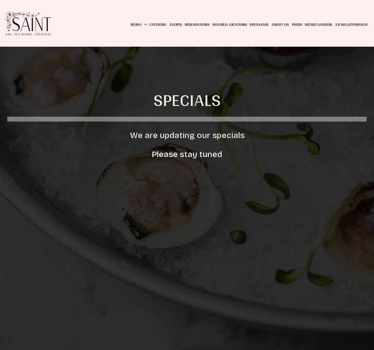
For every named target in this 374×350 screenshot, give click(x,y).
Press (297, 24)
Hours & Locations (229, 24)
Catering (158, 24)
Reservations (197, 24)
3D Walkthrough (351, 24)
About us (280, 24)
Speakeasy (259, 24)
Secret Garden (318, 24)
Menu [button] (139, 24)
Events (175, 24)
